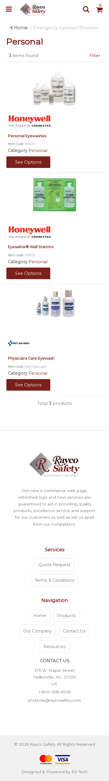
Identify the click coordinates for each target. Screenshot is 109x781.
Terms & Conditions (54, 580)
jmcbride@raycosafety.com (54, 700)
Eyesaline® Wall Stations (30, 247)
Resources (55, 646)
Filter (95, 55)
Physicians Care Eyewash (31, 358)
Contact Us (74, 631)
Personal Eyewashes (27, 136)
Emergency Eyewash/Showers (65, 27)
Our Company (37, 631)
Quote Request (55, 564)
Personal (37, 150)
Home (19, 27)
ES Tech (79, 771)
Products (66, 615)
